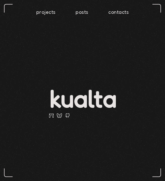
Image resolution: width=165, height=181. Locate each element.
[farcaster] (51, 115)
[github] (67, 115)
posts (82, 12)
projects (46, 12)
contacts (118, 12)
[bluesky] (59, 115)
